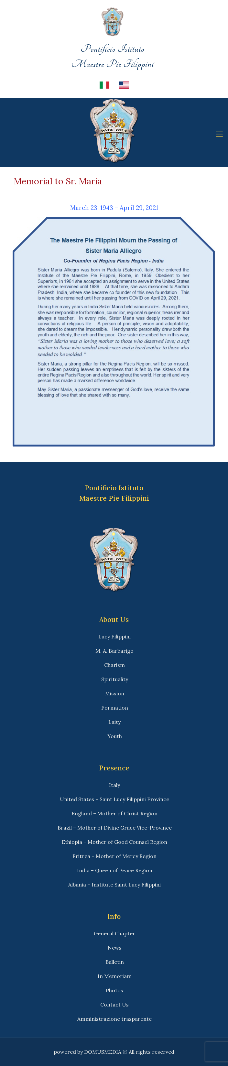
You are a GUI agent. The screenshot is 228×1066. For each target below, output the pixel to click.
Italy (114, 785)
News (115, 947)
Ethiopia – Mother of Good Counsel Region (114, 842)
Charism (114, 665)
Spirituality (114, 679)
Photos (114, 990)
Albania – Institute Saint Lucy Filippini (114, 884)
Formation (114, 707)
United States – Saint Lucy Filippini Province (114, 799)
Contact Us (114, 1004)
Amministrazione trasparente (114, 1019)
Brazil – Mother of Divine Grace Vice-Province (115, 827)
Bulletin (114, 962)
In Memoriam (115, 976)
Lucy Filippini (114, 636)
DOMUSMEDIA (102, 1052)
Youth (114, 736)
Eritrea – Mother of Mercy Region (114, 856)
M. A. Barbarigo (114, 650)
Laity (114, 722)
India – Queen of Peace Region (114, 870)
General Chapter (114, 933)
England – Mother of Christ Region (114, 813)
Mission (114, 693)
